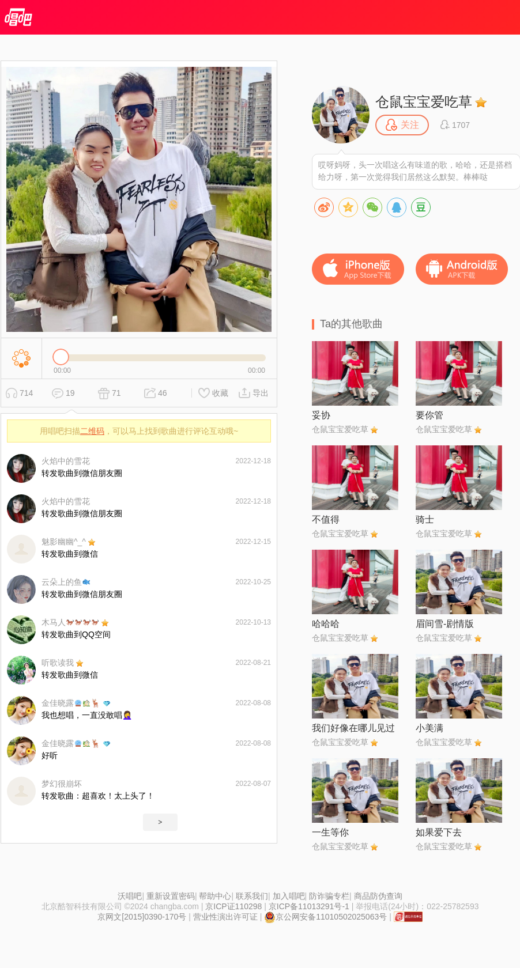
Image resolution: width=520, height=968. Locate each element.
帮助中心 (215, 896)
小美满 (429, 728)
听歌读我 (58, 662)
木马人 (70, 622)
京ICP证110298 (233, 906)
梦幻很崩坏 (62, 783)
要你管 (429, 415)
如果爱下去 (439, 832)
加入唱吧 (289, 896)
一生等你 (330, 832)
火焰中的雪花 (66, 461)
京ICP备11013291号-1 (309, 906)
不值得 (326, 519)
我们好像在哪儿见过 (353, 728)
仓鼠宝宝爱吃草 (423, 101)
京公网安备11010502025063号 (325, 916)
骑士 (425, 519)
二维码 (92, 431)
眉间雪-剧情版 (445, 624)
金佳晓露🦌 (71, 703)
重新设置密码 (170, 896)
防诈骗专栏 (329, 896)
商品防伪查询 (378, 896)
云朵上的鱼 (66, 582)
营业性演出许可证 (225, 916)
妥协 (321, 415)
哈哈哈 (326, 624)
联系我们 (252, 896)
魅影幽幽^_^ (64, 541)
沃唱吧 (130, 896)
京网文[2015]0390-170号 (141, 916)
